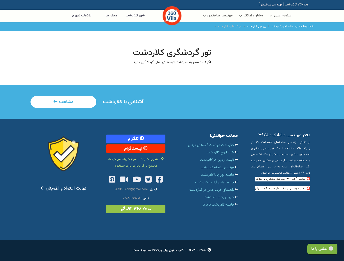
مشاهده (63, 101)
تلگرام (136, 138)
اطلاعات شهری (82, 15)
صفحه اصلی (283, 15)
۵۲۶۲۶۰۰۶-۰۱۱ (131, 198)
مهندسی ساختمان (220, 15)
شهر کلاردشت (135, 15)
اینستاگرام (135, 148)
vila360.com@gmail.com (131, 189)
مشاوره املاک (253, 15)
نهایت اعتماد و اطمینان (63, 188)
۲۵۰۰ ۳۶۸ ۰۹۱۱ (136, 209)
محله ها (111, 15)
